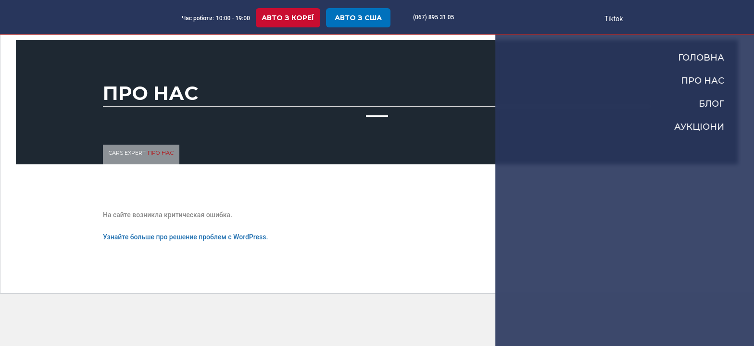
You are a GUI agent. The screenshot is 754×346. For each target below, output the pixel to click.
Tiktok (613, 19)
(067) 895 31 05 (433, 17)
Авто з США (358, 17)
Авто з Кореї (288, 17)
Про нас (161, 152)
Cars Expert (127, 152)
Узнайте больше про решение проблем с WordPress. (185, 237)
